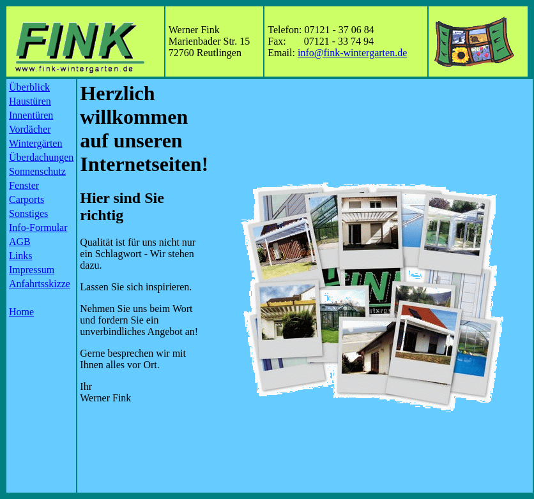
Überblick (29, 87)
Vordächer (29, 129)
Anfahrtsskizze (39, 283)
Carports (26, 199)
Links (20, 255)
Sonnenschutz (37, 171)
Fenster (24, 185)
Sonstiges (28, 213)
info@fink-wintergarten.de (352, 52)
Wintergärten (35, 143)
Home (21, 311)
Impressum (31, 269)
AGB (20, 241)
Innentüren (31, 115)
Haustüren (30, 101)
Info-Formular (38, 227)
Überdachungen (41, 157)
